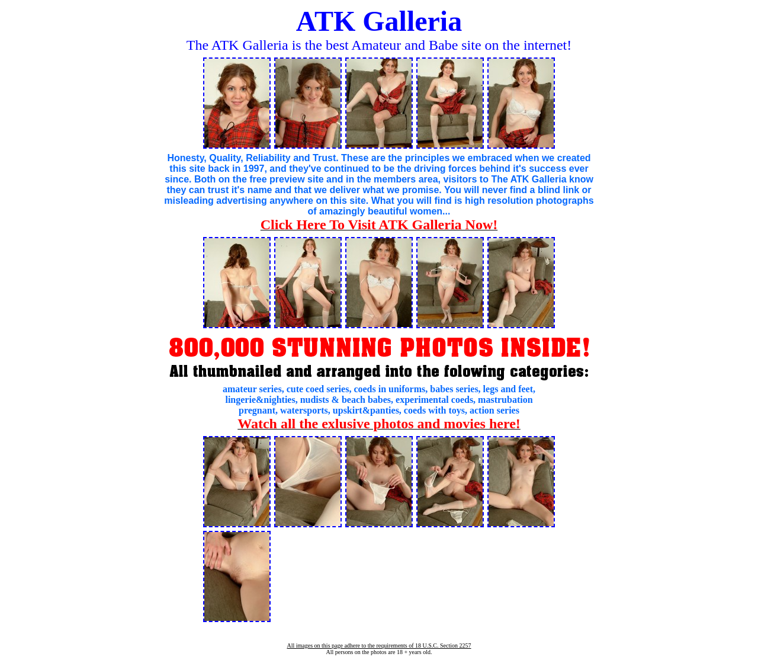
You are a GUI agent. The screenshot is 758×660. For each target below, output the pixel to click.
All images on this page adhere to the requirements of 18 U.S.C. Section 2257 (379, 645)
